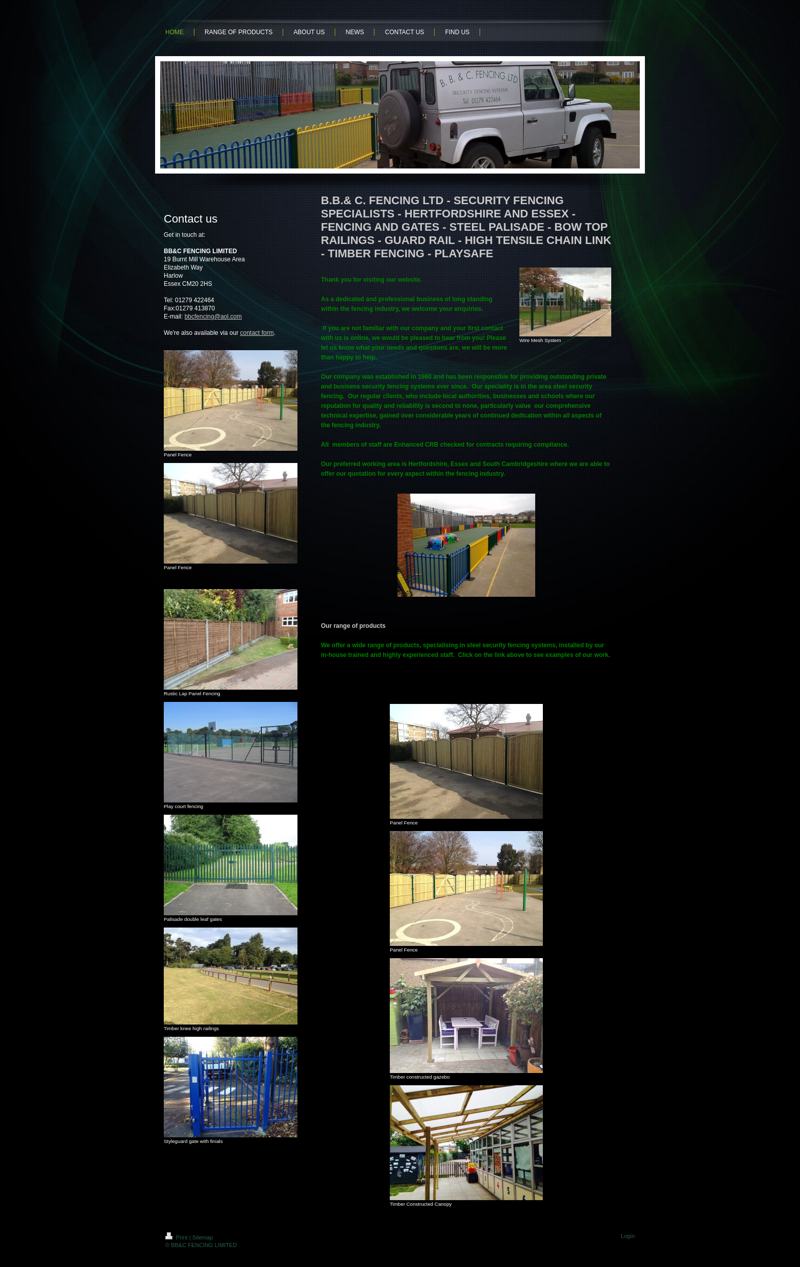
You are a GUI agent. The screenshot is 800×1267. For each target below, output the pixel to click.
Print (177, 1237)
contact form (256, 332)
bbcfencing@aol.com (213, 316)
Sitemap (202, 1237)
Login (628, 1236)
